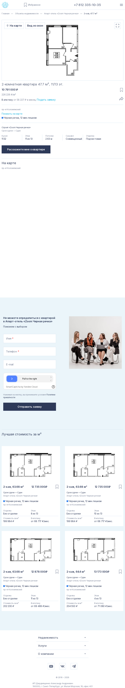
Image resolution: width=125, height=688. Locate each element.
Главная (5, 13)
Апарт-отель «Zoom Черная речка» (61, 13)
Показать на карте (12, 113)
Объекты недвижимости (26, 13)
